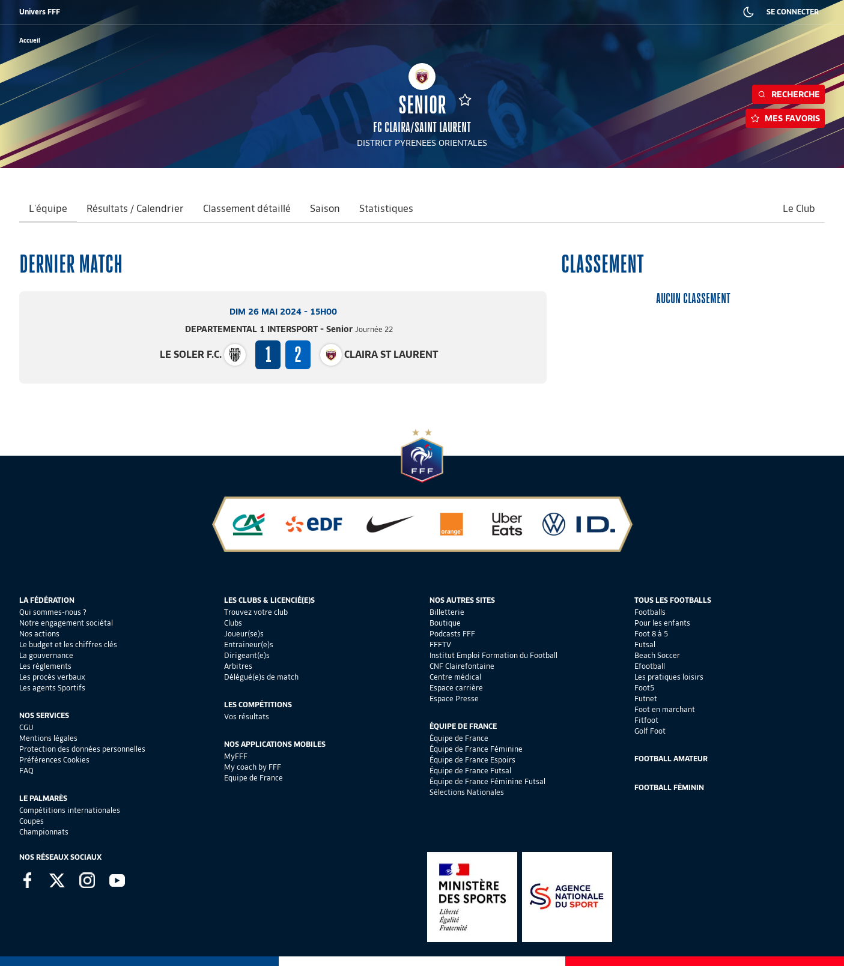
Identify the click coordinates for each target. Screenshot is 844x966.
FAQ (26, 770)
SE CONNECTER (793, 11)
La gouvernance (46, 655)
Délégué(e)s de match (261, 676)
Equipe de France (253, 777)
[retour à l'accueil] (29, 40)
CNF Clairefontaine (462, 666)
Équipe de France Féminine (476, 748)
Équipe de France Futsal (470, 770)
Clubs (233, 622)
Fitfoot (646, 720)
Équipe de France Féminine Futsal (487, 781)
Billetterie (447, 612)
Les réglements (45, 666)
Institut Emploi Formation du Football (493, 655)
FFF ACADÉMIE (215, 12)
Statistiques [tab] (386, 208)
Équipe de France (459, 738)
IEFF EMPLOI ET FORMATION (327, 12)
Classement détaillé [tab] (247, 208)
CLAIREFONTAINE (407, 12)
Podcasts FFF (452, 633)
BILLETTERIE (62, 12)
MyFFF (235, 756)
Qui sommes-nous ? (53, 612)
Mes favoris (785, 118)
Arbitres (238, 666)
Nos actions (39, 633)
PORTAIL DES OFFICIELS (538, 12)
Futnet (645, 698)
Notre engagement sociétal (66, 622)
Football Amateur (671, 758)
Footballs (650, 612)
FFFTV (440, 644)
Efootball (649, 666)
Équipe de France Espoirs (472, 759)
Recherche (788, 94)
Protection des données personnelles (82, 748)
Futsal (644, 644)
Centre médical (455, 676)
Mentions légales (48, 738)
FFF (24, 12)
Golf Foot (650, 730)
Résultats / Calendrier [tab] (135, 208)
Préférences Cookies (54, 759)
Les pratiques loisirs (668, 676)
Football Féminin (669, 787)
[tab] (598, 209)
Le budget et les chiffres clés (68, 644)
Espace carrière (456, 687)
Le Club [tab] (799, 208)
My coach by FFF (252, 766)
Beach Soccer (657, 655)
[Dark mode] (748, 12)
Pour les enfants (662, 622)
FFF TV (261, 12)
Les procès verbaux (52, 676)
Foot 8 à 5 (651, 633)
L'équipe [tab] (48, 208)
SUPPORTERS (159, 12)
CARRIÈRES (603, 12)
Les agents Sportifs (52, 687)
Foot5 (644, 687)
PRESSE (645, 12)
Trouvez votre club (256, 612)
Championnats (43, 831)
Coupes (31, 821)
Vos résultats (246, 716)
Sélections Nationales (467, 792)
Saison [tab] (325, 208)
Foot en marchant (664, 709)
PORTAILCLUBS (468, 12)
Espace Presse (454, 698)
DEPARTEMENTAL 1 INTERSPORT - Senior (289, 329)
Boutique (445, 622)
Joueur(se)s (244, 633)
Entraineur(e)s (248, 644)
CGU (26, 727)
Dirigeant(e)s (247, 655)
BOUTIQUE (110, 12)
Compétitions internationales (69, 810)
